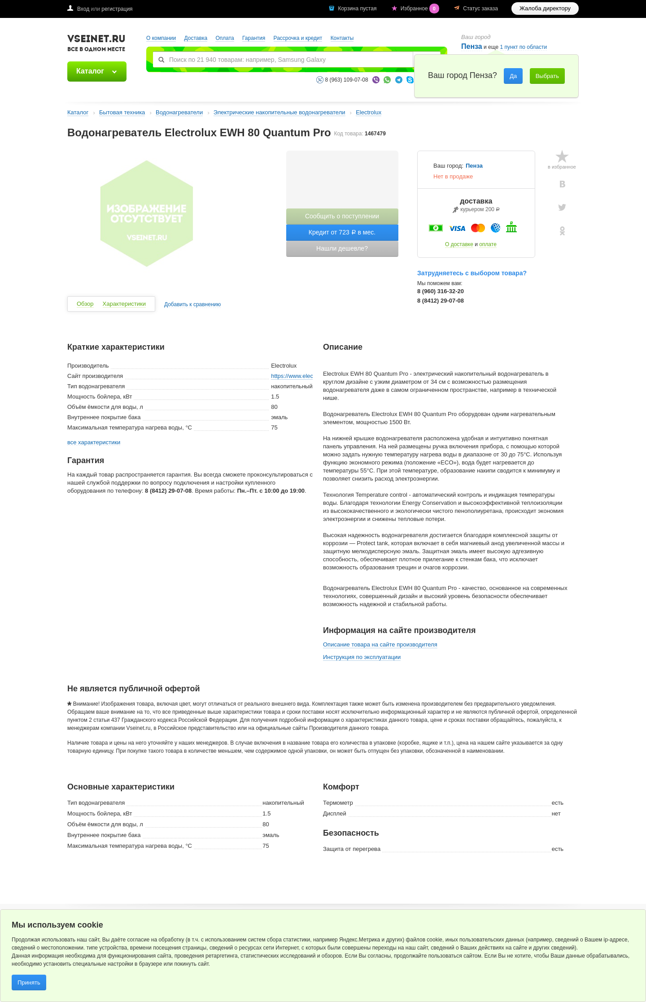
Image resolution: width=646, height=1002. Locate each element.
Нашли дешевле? (342, 248)
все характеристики (93, 442)
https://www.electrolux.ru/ (303, 376)
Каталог (90, 71)
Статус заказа (480, 8)
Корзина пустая (358, 8)
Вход (83, 9)
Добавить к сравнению (192, 305)
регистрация (116, 9)
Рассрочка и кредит (298, 38)
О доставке (459, 244)
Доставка (196, 38)
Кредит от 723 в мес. (342, 232)
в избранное (562, 166)
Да (513, 76)
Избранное (421, 8)
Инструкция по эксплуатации (362, 657)
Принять (28, 982)
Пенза (471, 46)
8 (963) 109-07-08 (346, 80)
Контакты (342, 38)
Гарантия (253, 38)
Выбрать (547, 76)
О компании (161, 38)
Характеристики (124, 303)
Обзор (85, 303)
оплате (488, 244)
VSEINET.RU (96, 44)
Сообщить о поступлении (342, 216)
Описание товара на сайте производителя (380, 644)
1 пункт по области (523, 47)
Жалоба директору (545, 8)
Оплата (224, 38)
